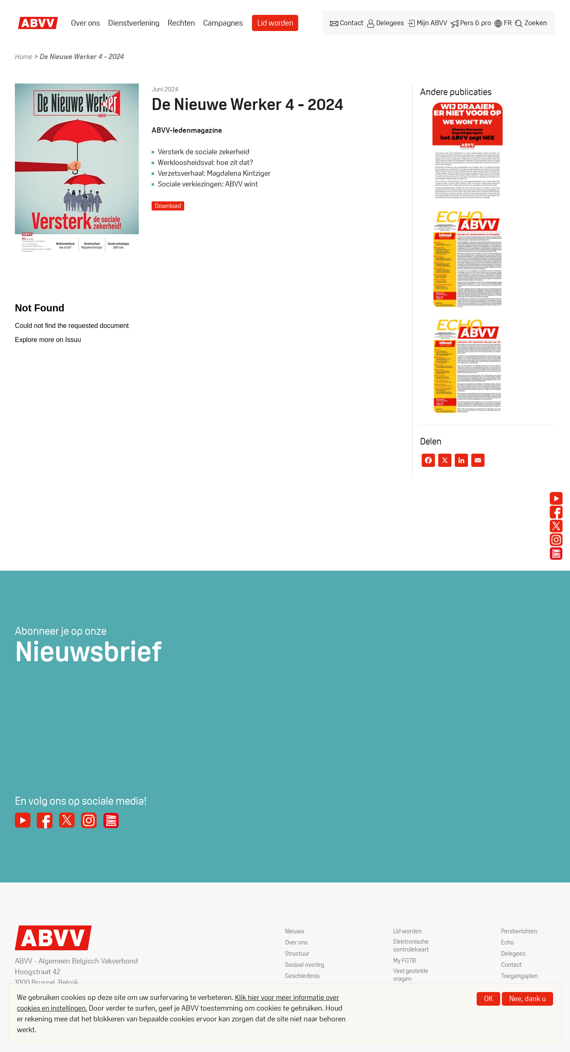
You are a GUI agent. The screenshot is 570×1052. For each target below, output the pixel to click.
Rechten (177, 21)
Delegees (390, 22)
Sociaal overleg (305, 963)
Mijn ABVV (432, 22)
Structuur (297, 952)
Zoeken (535, 22)
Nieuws (295, 929)
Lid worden (268, 21)
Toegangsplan (521, 974)
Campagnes (218, 21)
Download (169, 203)
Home (24, 54)
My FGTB (405, 960)
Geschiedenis (304, 974)
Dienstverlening (131, 21)
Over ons (85, 21)
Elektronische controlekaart (412, 945)
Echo (508, 941)
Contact (352, 22)
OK (488, 998)
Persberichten (520, 929)
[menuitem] (85, 22)
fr (507, 22)
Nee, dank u (527, 998)
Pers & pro (475, 22)
